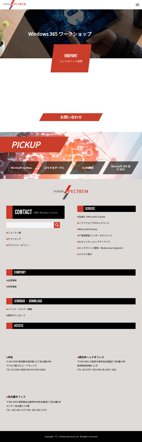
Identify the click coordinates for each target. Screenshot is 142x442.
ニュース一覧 (14, 232)
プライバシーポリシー (19, 245)
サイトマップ (14, 238)
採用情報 (12, 286)
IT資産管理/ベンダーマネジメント (96, 235)
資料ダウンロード (16, 315)
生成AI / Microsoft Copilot (92, 216)
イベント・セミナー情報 (20, 309)
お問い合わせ (71, 117)
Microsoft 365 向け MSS (120, 168)
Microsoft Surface (21, 167)
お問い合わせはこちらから (46, 212)
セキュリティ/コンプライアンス (94, 241)
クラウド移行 (85, 254)
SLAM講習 (87, 167)
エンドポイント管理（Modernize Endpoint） (101, 247)
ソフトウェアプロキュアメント (94, 222)
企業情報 (12, 280)
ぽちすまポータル (54, 167)
